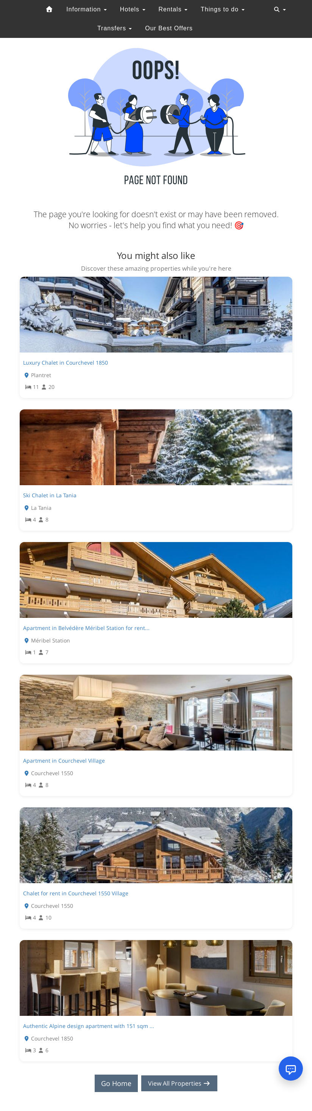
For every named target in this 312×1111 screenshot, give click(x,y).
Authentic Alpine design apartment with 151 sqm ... (88, 1026)
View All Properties (179, 1083)
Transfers (114, 28)
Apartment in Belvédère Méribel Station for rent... (86, 627)
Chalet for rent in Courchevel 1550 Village (75, 893)
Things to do (223, 9)
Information (86, 9)
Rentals (172, 9)
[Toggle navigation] (279, 9)
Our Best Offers (169, 28)
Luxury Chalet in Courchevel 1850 (65, 362)
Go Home (113, 1083)
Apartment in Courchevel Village (64, 760)
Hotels (132, 9)
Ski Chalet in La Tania (49, 495)
